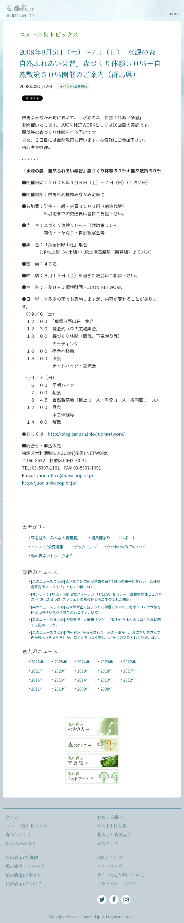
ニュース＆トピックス (49, 34)
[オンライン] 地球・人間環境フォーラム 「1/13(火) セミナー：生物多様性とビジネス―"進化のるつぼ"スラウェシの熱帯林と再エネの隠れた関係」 (96, 597)
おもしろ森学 (110, 817)
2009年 (83, 689)
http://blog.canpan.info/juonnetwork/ (86, 434)
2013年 (106, 680)
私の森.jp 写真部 (21, 857)
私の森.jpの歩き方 (23, 875)
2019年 (83, 671)
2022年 (129, 661)
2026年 (37, 661)
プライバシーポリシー (118, 883)
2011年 (37, 689)
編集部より (100, 537)
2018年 (106, 671)
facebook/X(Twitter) (126, 546)
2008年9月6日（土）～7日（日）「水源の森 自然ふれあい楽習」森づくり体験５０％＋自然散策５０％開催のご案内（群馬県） (91, 63)
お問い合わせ (110, 857)
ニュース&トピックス (26, 826)
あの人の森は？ (20, 843)
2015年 (60, 680)
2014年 (83, 680)
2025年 (60, 661)
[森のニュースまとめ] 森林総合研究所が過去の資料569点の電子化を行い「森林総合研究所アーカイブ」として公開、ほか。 (95, 584)
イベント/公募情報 (73, 86)
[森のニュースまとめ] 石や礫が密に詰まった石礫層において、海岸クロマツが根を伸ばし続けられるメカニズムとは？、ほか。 (96, 609)
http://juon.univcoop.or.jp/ (49, 482)
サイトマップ (109, 866)
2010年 (60, 689)
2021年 (37, 671)
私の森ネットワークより (52, 555)
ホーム (12, 817)
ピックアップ (85, 546)
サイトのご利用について (120, 875)
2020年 (60, 671)
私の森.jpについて (23, 883)
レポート (128, 537)
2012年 (129, 680)
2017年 (129, 671)
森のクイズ (107, 843)
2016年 (37, 680)
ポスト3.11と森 (111, 826)
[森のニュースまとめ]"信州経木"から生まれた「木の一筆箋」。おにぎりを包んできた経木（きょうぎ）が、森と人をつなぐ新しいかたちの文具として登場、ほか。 (96, 635)
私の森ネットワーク (25, 866)
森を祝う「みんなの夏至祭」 (56, 537)
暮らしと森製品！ (114, 834)
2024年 (83, 661)
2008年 (106, 689)
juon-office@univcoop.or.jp (65, 475)
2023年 (106, 661)
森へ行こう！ (18, 834)
